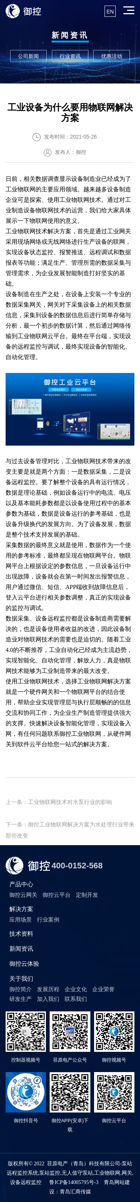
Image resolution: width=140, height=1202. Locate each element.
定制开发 (87, 895)
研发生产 (20, 999)
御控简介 (20, 989)
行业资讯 (70, 56)
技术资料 (21, 934)
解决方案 (21, 909)
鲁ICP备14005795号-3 (73, 1182)
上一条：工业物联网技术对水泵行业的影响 (59, 802)
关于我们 (21, 978)
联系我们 (76, 999)
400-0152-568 (77, 865)
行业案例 (48, 919)
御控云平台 (57, 895)
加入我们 (48, 999)
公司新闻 (28, 56)
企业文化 (76, 989)
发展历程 (48, 989)
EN (109, 12)
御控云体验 (24, 963)
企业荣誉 (103, 989)
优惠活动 (111, 56)
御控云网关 (23, 895)
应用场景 (20, 919)
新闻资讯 (21, 948)
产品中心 (21, 884)
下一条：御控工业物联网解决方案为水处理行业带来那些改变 (70, 825)
